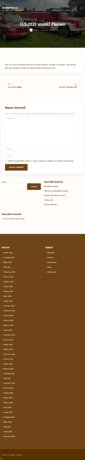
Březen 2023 (8, 349)
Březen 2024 (8, 325)
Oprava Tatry (19, 219)
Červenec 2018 (9, 436)
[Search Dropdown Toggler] (75, 8)
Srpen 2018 (8, 431)
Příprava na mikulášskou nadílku (56, 191)
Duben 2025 (8, 286)
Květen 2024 (9, 320)
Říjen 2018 (8, 422)
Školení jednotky (50, 204)
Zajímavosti (51, 272)
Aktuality (50, 252)
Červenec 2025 (9, 272)
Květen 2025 (8, 282)
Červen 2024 (8, 315)
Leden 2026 (8, 252)
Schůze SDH (48, 200)
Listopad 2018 (9, 417)
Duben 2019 (8, 398)
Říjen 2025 (8, 262)
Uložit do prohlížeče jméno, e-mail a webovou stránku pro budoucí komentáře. (41, 161)
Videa (49, 267)
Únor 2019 (7, 407)
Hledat (4, 182)
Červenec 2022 (9, 354)
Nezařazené (52, 262)
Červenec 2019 (9, 383)
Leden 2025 (8, 301)
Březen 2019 (8, 402)
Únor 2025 (7, 296)
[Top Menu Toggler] (81, 8)
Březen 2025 (8, 291)
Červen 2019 (8, 388)
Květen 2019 (8, 393)
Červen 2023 (8, 340)
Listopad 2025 (9, 257)
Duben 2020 (8, 364)
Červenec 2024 (9, 311)
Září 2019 (7, 378)
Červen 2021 (8, 359)
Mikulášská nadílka (51, 186)
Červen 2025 (8, 277)
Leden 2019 (8, 412)
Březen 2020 (8, 369)
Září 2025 (7, 267)
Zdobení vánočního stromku (54, 195)
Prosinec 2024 (9, 306)
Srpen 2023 (8, 330)
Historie (52, 30)
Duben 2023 (8, 344)
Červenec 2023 (9, 335)
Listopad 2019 (9, 373)
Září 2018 (7, 427)
